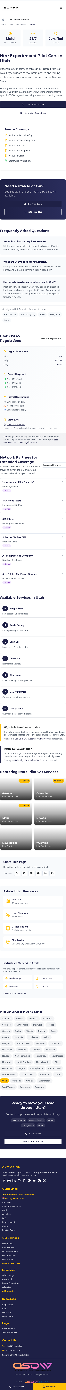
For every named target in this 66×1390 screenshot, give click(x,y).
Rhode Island (54, 1068)
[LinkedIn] (14, 1180)
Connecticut (22, 1024)
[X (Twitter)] (44, 1180)
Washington (44, 1080)
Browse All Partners (54, 465)
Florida (51, 1024)
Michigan (40, 1043)
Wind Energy (8, 1275)
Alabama (6, 1018)
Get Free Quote (33, 204)
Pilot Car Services (18, 24)
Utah (4, 1080)
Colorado (6, 1024)
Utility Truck (7, 1259)
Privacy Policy (8, 1328)
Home (3, 24)
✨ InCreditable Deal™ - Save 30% (18, 1194)
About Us (6, 1202)
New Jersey (41, 1056)
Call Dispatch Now (33, 104)
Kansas (5, 1037)
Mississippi (7, 1049)
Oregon (21, 1068)
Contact (5, 1226)
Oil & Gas (6, 1287)
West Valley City (28, 314)
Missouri (22, 1049)
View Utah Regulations (33, 113)
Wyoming (39, 1087)
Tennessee (45, 1074)
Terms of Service (9, 1332)
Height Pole (7, 1243)
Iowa (53, 1031)
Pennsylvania (36, 1068)
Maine (46, 1037)
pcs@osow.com (13, 1350)
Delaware (37, 1024)
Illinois (29, 1031)
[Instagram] (9, 1180)
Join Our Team (8, 1230)
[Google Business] (39, 1180)
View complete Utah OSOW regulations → (31, 441)
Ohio (57, 1062)
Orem (6, 320)
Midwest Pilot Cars (11, 1263)
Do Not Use (7, 1316)
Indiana (41, 1031)
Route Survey (8, 1247)
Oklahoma (7, 1068)
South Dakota (28, 1074)
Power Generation (10, 1283)
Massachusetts (24, 1043)
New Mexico (57, 1056)
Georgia (6, 1031)
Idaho (18, 1031)
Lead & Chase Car (10, 1251)
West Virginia (8, 1087)
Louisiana (33, 1037)
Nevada (5, 1056)
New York (6, 1062)
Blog (4, 1308)
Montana (36, 1049)
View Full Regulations (53, 338)
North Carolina (24, 1062)
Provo (42, 314)
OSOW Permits (9, 1255)
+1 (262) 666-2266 (14, 1346)
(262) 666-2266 (33, 211)
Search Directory (33, 1141)
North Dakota (42, 1062)
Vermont (16, 1080)
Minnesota (56, 1043)
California (47, 1018)
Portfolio (6, 1210)
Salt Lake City (10, 314)
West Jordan (55, 314)
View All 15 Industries (14, 993)
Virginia (29, 1080)
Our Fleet (6, 1214)
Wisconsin (25, 1087)
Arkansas (33, 1018)
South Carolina (9, 1074)
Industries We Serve (11, 1206)
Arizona (19, 1018)
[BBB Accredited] (19, 1180)
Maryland (6, 1043)
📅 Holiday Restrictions (13, 1198)
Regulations (7, 1304)
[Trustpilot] (34, 1180)
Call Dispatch (33, 1133)
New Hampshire (22, 1056)
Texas (58, 1074)
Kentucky (18, 1037)
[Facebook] (4, 1180)
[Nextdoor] (24, 1180)
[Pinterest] (29, 1180)
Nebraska (50, 1049)
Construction (8, 1279)
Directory (6, 1312)
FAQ (4, 1218)
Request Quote (9, 1222)
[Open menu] (61, 8)
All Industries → (9, 1291)
